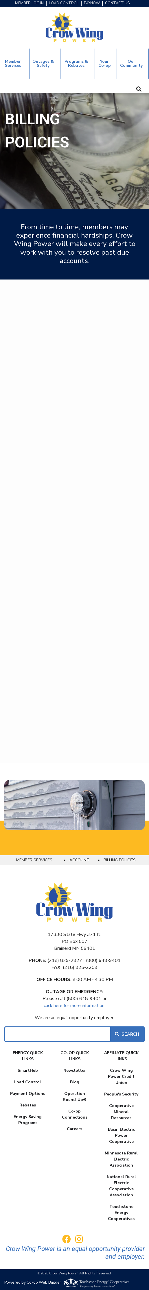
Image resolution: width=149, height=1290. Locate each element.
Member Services (13, 63)
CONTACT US (117, 3)
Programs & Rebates (76, 63)
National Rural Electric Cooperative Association (121, 1186)
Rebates (27, 1105)
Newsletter (74, 1070)
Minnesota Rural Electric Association (121, 1159)
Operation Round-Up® (75, 1096)
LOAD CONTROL (64, 3)
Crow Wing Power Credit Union (121, 1076)
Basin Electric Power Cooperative (121, 1135)
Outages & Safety (43, 63)
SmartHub (28, 1070)
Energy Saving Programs (28, 1120)
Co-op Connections (74, 1114)
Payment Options (27, 1093)
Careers (74, 1129)
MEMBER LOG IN (29, 3)
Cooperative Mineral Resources (121, 1112)
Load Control (27, 1082)
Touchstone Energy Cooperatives (121, 1212)
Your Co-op (104, 63)
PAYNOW (92, 3)
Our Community (131, 63)
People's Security (121, 1094)
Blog (74, 1082)
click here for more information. (74, 1005)
